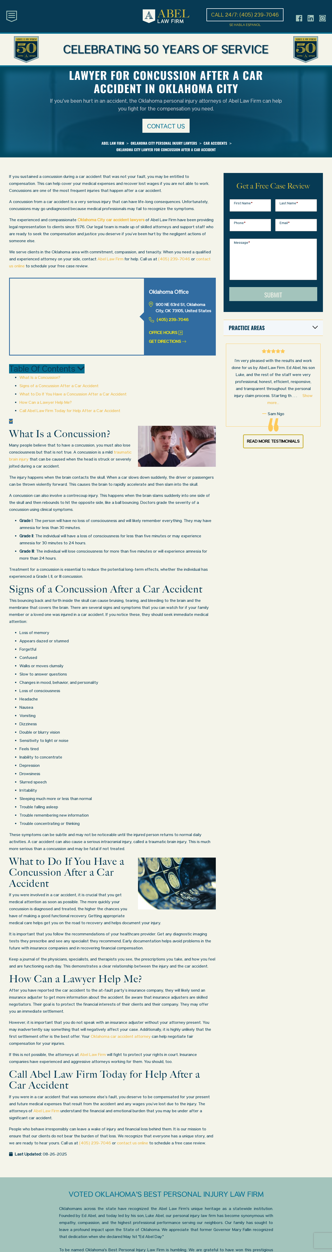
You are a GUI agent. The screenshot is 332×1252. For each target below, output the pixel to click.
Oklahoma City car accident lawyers (111, 219)
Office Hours (166, 332)
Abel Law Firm (110, 258)
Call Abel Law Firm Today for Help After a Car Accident (69, 410)
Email (285, 223)
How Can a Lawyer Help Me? (45, 402)
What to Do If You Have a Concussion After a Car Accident (73, 394)
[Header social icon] (299, 18)
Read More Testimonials (273, 441)
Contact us (166, 126)
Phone (240, 223)
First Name (243, 203)
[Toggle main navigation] (11, 15)
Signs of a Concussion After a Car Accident (59, 385)
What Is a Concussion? (39, 377)
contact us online (132, 1142)
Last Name (289, 203)
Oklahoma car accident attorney (121, 1036)
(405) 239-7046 (174, 258)
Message (242, 243)
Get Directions (167, 341)
